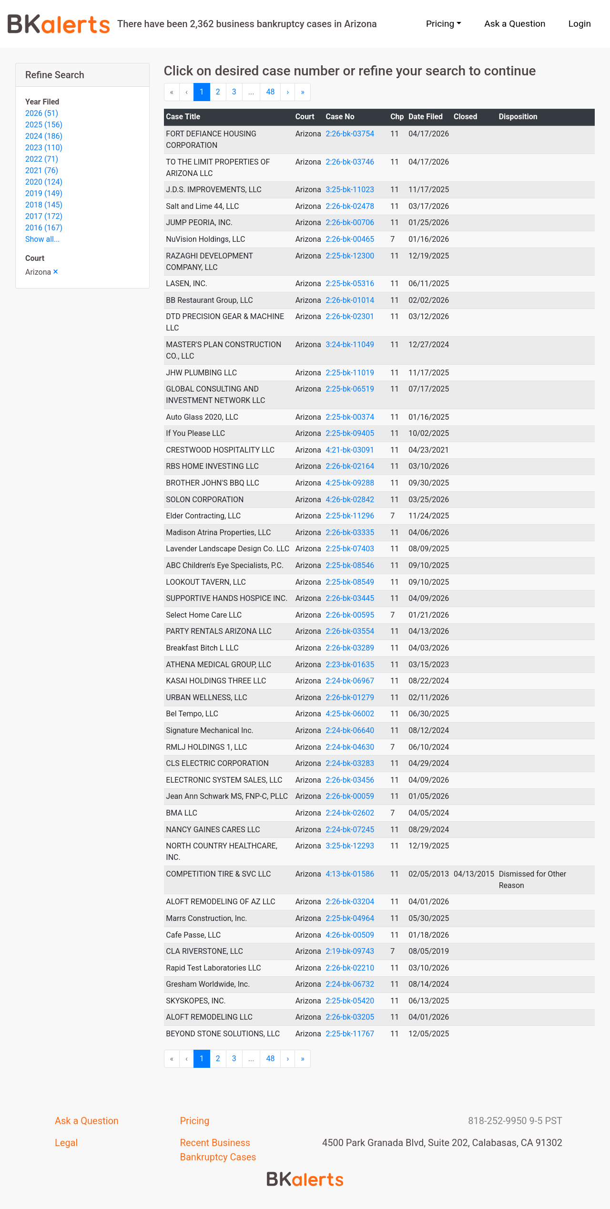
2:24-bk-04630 (349, 747)
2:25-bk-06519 (349, 388)
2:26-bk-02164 (349, 466)
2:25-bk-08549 (349, 582)
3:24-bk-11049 (349, 344)
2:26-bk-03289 (349, 647)
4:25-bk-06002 (349, 713)
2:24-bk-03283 (349, 763)
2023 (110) (43, 147)
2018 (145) (43, 204)
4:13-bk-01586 (349, 873)
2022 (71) (41, 159)
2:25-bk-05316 (349, 283)
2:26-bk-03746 (349, 161)
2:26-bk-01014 (349, 300)
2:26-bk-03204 (349, 901)
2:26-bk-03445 (349, 598)
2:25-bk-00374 (349, 417)
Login (580, 23)
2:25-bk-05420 (349, 1000)
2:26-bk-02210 (349, 967)
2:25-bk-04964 (349, 918)
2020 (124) (43, 181)
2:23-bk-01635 (349, 664)
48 (270, 91)
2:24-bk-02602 (349, 812)
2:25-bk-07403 (349, 548)
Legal (66, 1142)
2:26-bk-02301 (349, 316)
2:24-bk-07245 (349, 829)
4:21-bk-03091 (349, 450)
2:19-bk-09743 (349, 951)
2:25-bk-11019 (349, 372)
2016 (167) (43, 227)
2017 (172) (43, 216)
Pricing (195, 1120)
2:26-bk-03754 (349, 133)
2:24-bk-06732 (349, 984)
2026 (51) (41, 113)
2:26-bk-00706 (349, 222)
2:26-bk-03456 (349, 780)
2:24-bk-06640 (349, 730)
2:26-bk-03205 (349, 1017)
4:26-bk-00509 (349, 935)
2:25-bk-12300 (349, 255)
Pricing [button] (440, 23)
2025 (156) (43, 124)
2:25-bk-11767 (349, 1033)
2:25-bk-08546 (349, 565)
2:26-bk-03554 (349, 631)
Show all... (42, 239)
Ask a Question (514, 23)
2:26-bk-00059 (349, 796)
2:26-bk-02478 (349, 206)
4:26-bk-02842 (349, 499)
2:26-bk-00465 (349, 239)
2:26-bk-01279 (349, 697)
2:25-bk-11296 (349, 515)
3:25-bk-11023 (349, 189)
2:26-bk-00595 (349, 615)
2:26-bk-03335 (349, 532)
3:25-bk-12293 (349, 845)
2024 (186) (43, 136)
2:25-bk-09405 (349, 433)
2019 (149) (43, 193)
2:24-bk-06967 (349, 680)
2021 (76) (41, 170)
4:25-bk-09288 (349, 482)
